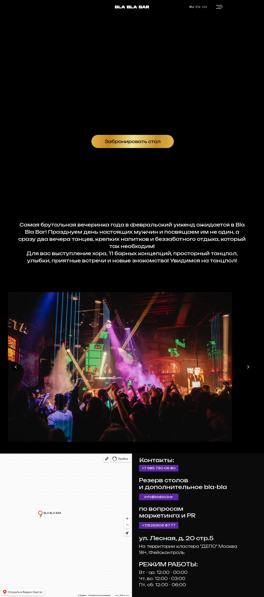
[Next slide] (248, 367)
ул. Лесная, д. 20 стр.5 (176, 538)
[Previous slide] (16, 367)
